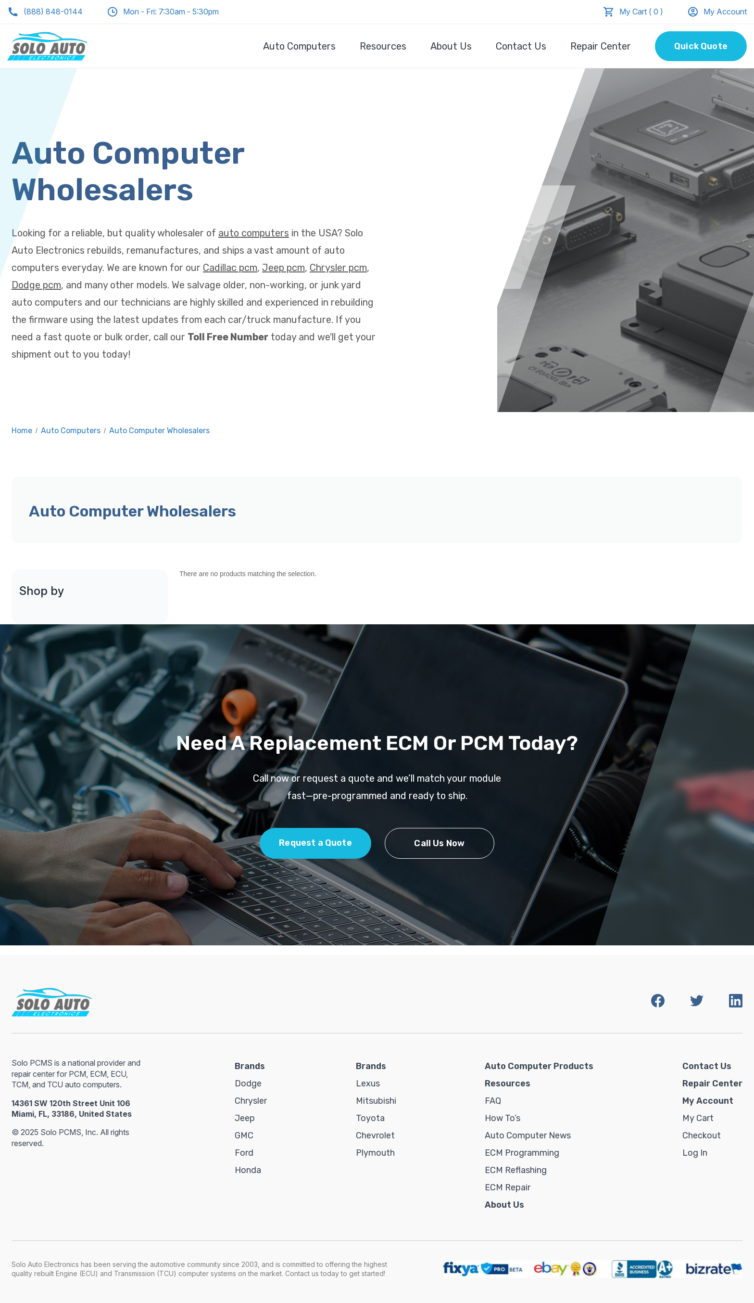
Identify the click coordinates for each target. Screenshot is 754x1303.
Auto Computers (299, 46)
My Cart (698, 1118)
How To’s (502, 1118)
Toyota (370, 1118)
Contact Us (521, 46)
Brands (250, 1066)
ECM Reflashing (516, 1170)
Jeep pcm (283, 267)
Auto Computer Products (539, 1066)
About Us (451, 46)
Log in (694, 1153)
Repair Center (600, 46)
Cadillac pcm (230, 267)
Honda (248, 1170)
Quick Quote (701, 46)
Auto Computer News (528, 1135)
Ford (244, 1153)
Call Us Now (439, 843)
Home (22, 430)
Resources (383, 46)
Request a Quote (315, 843)
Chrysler (251, 1101)
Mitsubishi (376, 1101)
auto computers (253, 233)
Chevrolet (375, 1135)
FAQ (493, 1101)
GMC (244, 1135)
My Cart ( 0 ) (641, 11)
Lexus (368, 1083)
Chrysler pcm (338, 267)
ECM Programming (522, 1153)
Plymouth (375, 1153)
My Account (717, 12)
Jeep (245, 1118)
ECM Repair (507, 1187)
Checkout (701, 1135)
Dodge (248, 1083)
